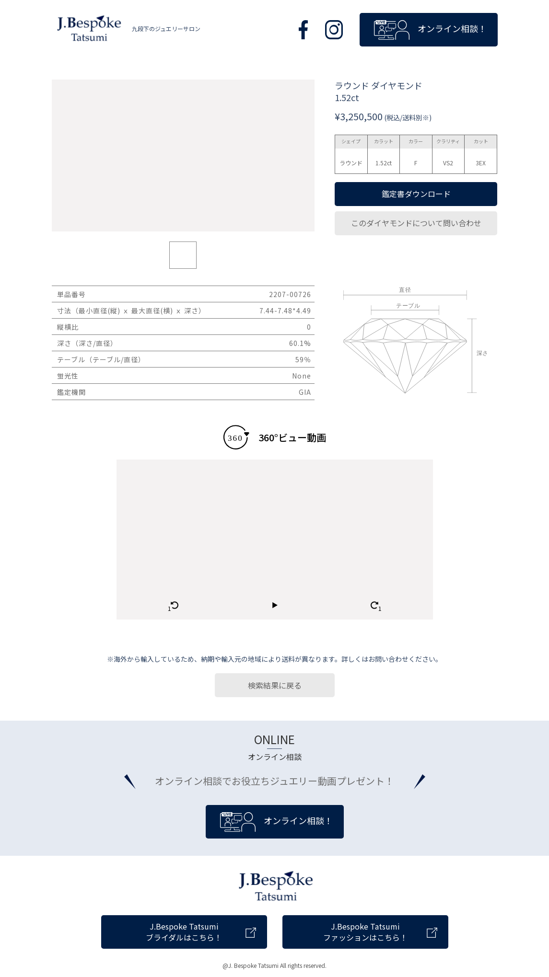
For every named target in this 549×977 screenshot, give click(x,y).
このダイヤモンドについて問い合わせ (416, 223)
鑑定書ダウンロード (416, 193)
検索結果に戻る (275, 685)
